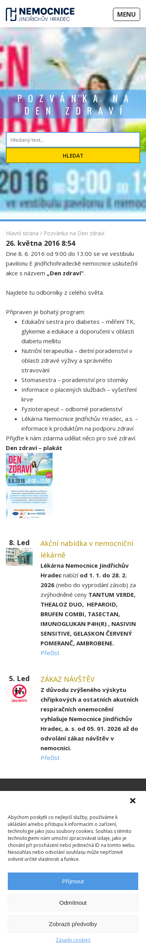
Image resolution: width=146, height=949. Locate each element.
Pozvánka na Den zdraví (74, 233)
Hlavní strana (22, 233)
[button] (133, 801)
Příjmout (73, 881)
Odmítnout (72, 902)
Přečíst (50, 653)
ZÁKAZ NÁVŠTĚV (67, 679)
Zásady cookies (73, 940)
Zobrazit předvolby (73, 924)
